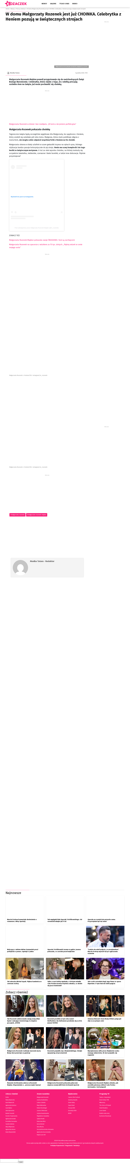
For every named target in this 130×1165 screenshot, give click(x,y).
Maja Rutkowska (41, 1106)
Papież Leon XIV (41, 1136)
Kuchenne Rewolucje (105, 1117)
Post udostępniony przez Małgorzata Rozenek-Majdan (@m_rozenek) (37, 228)
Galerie (53, 4)
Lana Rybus (9, 1109)
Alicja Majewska (10, 1128)
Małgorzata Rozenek (42, 1098)
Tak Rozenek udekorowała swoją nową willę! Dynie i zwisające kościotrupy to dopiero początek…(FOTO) (23, 1022)
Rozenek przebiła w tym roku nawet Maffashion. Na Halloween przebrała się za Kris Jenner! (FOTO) (64, 1022)
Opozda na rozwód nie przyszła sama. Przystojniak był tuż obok (101, 922)
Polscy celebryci (20, 9)
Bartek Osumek (10, 1114)
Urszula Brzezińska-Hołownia (45, 1130)
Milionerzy (102, 1103)
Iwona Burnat (40, 1125)
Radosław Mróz (41, 1122)
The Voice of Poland (104, 1106)
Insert (23, 1164)
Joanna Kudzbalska (42, 1101)
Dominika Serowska (11, 1122)
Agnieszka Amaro (10, 1130)
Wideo (74, 4)
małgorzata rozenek (17, 515)
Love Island (102, 1112)
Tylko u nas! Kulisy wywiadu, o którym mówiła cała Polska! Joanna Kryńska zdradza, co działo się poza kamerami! (64, 985)
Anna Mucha (40, 1128)
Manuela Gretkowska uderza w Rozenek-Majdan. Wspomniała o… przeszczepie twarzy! (24, 1085)
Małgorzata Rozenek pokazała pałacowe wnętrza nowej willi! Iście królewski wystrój (63, 1085)
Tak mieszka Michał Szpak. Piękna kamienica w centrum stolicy (24, 984)
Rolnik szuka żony (104, 1114)
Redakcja (77, 1147)
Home (7, 9)
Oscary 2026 (71, 1109)
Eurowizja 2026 (72, 1112)
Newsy (44, 4)
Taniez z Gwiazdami (104, 1098)
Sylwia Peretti (40, 1120)
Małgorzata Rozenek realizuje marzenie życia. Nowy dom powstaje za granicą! (24, 1053)
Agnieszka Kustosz (11, 1106)
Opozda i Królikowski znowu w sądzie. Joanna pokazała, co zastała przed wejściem (64, 952)
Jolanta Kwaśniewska (43, 1114)
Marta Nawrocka (10, 1101)
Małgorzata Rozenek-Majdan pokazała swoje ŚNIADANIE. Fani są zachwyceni (40, 240)
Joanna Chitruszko (42, 1112)
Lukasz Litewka (41, 1103)
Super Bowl (71, 1106)
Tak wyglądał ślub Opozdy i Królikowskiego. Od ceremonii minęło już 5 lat (64, 922)
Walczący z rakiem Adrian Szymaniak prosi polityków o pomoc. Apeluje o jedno (22, 952)
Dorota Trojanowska (11, 1117)
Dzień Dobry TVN (104, 1101)
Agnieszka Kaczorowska (43, 1133)
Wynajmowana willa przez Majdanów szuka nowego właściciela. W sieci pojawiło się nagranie (103, 1054)
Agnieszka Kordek (10, 1120)
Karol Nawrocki (10, 1103)
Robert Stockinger (42, 1109)
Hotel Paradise (103, 1109)
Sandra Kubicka (10, 1125)
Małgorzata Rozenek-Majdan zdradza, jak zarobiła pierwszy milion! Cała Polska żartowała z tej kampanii (103, 1086)
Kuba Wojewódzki (10, 1133)
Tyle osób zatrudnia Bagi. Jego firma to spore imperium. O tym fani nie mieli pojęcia (104, 984)
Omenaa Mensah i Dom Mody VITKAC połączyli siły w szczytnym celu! (104, 1021)
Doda (7, 1098)
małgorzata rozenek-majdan (37, 515)
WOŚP (69, 1114)
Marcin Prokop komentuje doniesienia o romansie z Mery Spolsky (22, 922)
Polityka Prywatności (57, 1147)
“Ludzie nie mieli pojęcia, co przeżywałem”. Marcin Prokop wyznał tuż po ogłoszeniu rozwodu (103, 953)
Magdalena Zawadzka (43, 1117)
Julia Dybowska (10, 1112)
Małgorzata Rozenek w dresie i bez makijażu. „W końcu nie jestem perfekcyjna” (42, 124)
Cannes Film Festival (74, 1098)
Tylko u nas (64, 4)
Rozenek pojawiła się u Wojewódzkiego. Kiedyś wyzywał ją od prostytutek (64, 1053)
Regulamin (69, 1147)
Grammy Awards (72, 1101)
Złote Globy (71, 1103)
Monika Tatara (15, 73)
